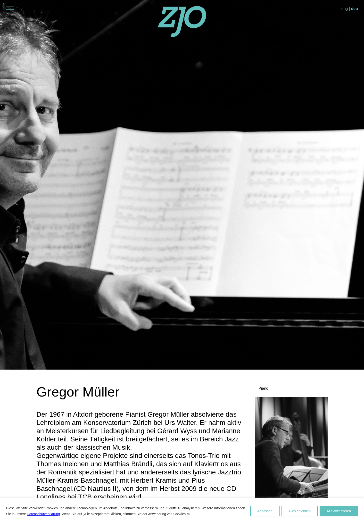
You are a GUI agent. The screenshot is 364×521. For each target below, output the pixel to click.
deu (354, 9)
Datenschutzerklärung (43, 514)
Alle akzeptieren (339, 511)
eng (344, 9)
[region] (182, 509)
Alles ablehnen (300, 511)
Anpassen (264, 511)
